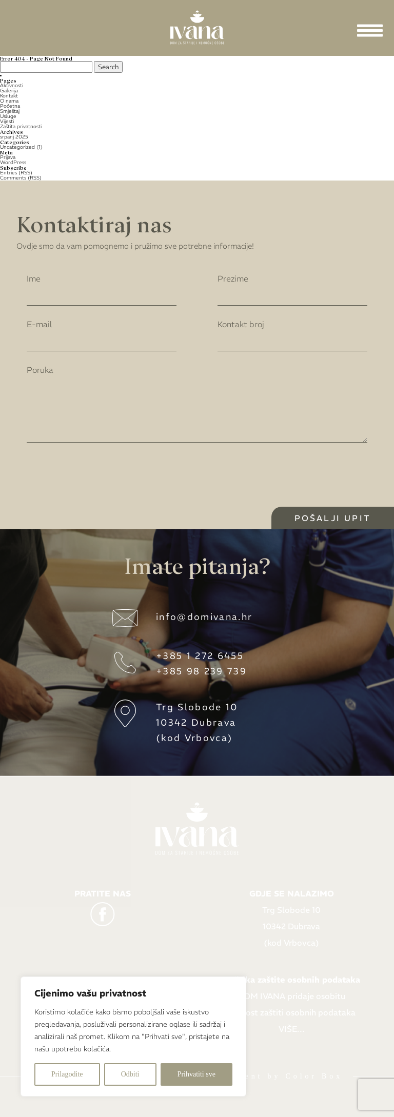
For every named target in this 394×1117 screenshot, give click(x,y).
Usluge (8, 116)
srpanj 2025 (14, 136)
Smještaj (9, 111)
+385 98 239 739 (201, 671)
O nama (9, 100)
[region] (133, 1036)
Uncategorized (17, 147)
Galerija (9, 90)
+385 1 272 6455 (200, 656)
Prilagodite (67, 1074)
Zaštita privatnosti (21, 126)
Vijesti (7, 121)
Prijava (7, 157)
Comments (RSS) (21, 177)
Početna (10, 106)
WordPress (13, 162)
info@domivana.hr (204, 617)
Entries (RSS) (16, 172)
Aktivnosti (11, 85)
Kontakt (9, 95)
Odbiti (130, 1074)
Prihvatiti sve (196, 1074)
